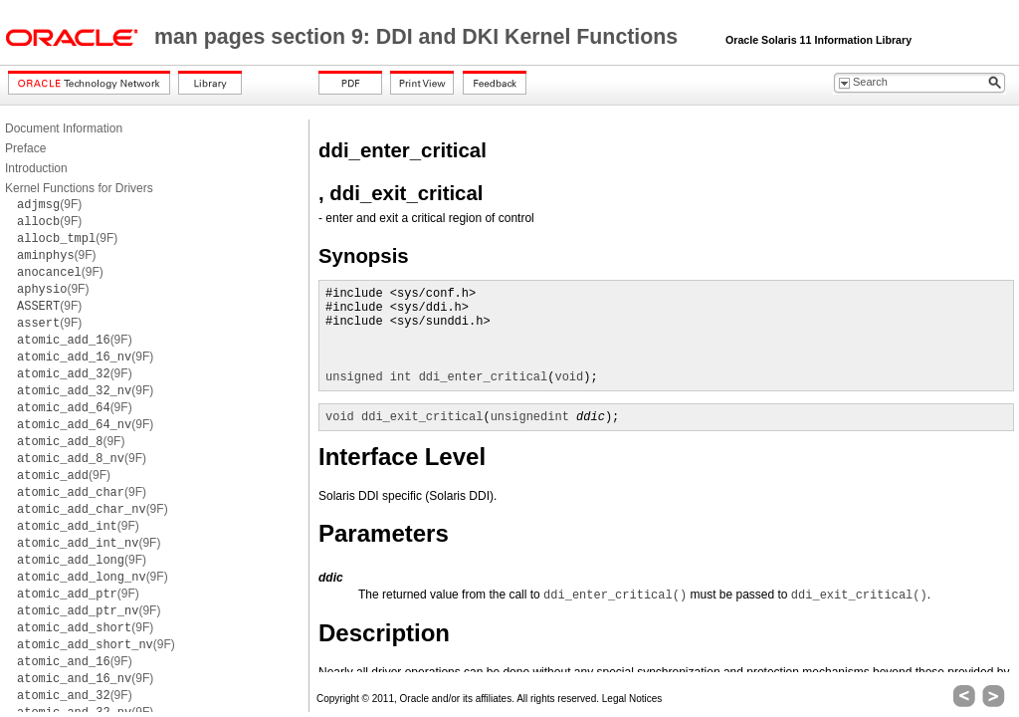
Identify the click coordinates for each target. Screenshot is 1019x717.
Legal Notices (632, 698)
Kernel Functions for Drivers (79, 188)
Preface (25, 148)
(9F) (49, 204)
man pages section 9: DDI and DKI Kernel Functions (419, 37)
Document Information (63, 128)
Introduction (36, 168)
